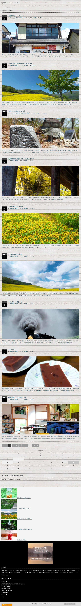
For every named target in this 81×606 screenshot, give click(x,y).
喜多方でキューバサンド (15, 16)
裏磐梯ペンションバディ (39, 603)
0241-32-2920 (7, 586)
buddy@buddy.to (9, 590)
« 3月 (3, 471)
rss (65, 604)
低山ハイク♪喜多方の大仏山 (16, 111)
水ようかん (11, 349)
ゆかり (41, 17)
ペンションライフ (14, 17)
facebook (5, 594)
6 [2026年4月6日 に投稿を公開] (18, 458)
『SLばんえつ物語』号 (15, 302)
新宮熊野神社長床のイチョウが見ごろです (21, 159)
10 (34, 445)
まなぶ (32, 160)
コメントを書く (33, 17)
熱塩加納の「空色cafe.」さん (17, 397)
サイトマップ (5, 575)
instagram (5, 592)
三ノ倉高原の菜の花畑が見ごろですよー (20, 63)
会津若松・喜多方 (22, 17)
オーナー (33, 65)
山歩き (20, 113)
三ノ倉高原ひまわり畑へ (15, 206)
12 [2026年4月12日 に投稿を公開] (7, 462)
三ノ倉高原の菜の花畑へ (15, 254)
